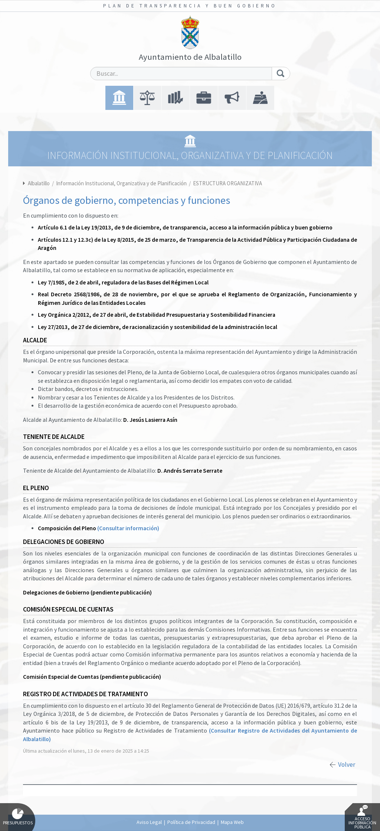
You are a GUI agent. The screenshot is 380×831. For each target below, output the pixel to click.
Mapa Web (232, 822)
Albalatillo (39, 183)
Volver (346, 764)
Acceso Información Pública (362, 817)
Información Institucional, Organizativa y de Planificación (122, 183)
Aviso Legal (149, 822)
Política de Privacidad (191, 822)
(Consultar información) (128, 528)
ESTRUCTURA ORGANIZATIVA (227, 183)
